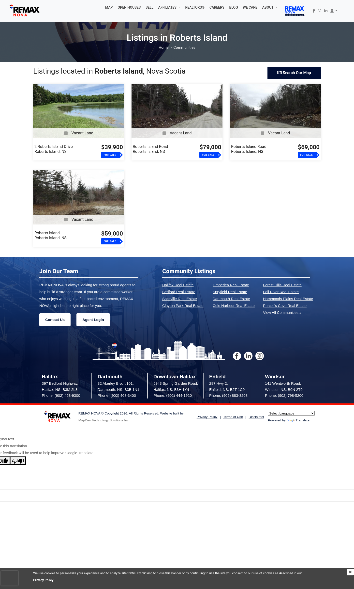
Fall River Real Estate (281, 292)
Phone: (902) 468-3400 (117, 395)
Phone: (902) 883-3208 (228, 395)
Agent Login (93, 320)
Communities (184, 47)
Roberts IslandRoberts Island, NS (50, 235)
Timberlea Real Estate (231, 285)
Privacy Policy (43, 580)
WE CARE (250, 7)
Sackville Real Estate (179, 299)
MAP (109, 7)
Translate (298, 420)
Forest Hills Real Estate (282, 285)
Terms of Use (233, 417)
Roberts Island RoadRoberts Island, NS (150, 149)
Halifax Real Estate (178, 285)
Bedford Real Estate (178, 292)
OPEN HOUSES (129, 7)
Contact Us (55, 320)
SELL (149, 7)
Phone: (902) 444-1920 (172, 395)
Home (163, 47)
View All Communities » (282, 312)
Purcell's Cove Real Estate (285, 305)
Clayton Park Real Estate (183, 305)
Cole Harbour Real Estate (234, 305)
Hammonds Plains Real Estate (288, 299)
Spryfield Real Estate (230, 292)
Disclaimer (256, 417)
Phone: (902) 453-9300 (61, 395)
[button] (169, 7)
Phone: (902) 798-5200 (284, 395)
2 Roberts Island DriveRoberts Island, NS (53, 149)
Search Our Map (294, 72)
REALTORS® (195, 7)
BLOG (233, 7)
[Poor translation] (18, 460)
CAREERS (216, 7)
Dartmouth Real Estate (231, 299)
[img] (350, 572)
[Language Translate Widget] (291, 413)
